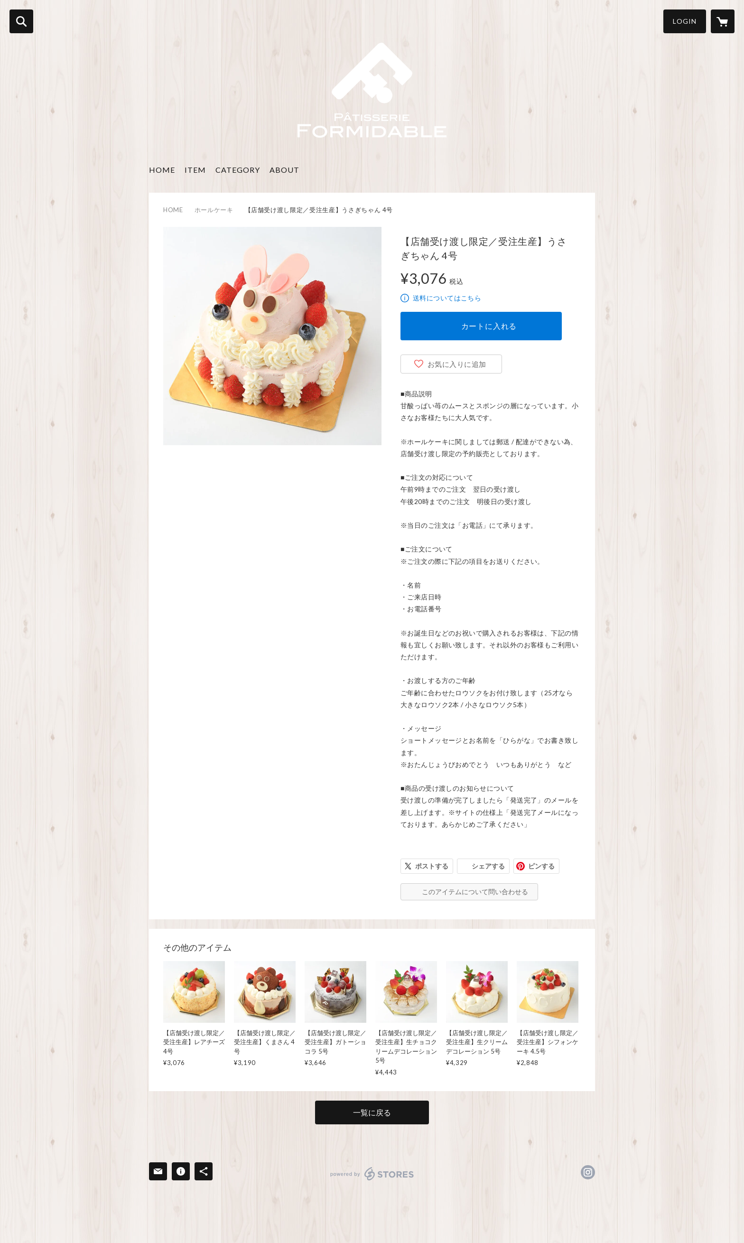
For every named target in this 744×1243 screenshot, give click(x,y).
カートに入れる (489, 325)
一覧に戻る (372, 1112)
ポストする (431, 866)
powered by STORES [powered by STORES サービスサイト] (372, 1173)
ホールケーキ (214, 210)
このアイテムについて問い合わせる (475, 892)
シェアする (488, 866)
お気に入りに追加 (457, 364)
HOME (162, 169)
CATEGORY (237, 169)
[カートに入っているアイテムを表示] (723, 21)
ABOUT (284, 169)
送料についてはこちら (447, 298)
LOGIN (685, 21)
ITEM (195, 169)
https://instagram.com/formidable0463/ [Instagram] (588, 1172)
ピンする (541, 866)
